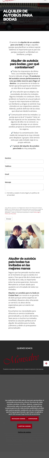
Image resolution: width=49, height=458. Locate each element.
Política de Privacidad (10, 213)
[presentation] (21, 201)
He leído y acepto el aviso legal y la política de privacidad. (22, 194)
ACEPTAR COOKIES (24, 426)
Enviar (8, 219)
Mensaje (8, 182)
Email (7, 174)
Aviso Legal (37, 212)
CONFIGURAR (32, 419)
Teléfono (8, 166)
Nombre (8, 158)
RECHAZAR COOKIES (18, 419)
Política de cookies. (24, 432)
